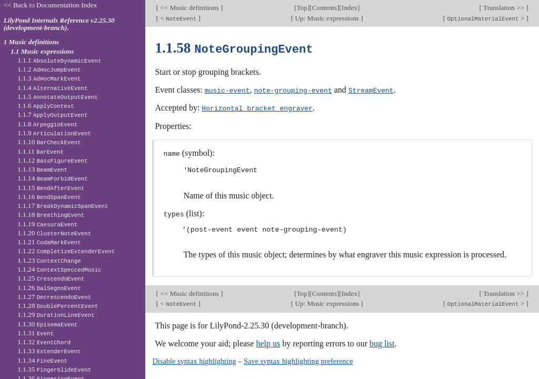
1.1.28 (57, 306)
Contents (324, 8)
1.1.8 (47, 124)
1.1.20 (54, 233)
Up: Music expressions (327, 18)
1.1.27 (54, 297)
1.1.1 (59, 60)
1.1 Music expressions (42, 51)
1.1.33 (49, 351)
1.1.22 (66, 251)
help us (268, 341)
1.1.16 (49, 197)
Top (301, 8)
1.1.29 (55, 314)
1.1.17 (62, 206)
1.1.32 (44, 342)
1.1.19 (47, 224)
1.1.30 (47, 324)
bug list (382, 341)
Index (349, 8)
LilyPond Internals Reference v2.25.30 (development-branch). (59, 24)
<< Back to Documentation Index (50, 5)
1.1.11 (40, 151)
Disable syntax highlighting (194, 359)
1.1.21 (49, 242)
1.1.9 (54, 133)
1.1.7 (52, 114)
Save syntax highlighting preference (298, 359)
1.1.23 (49, 260)
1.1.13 (42, 169)
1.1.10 (49, 142)
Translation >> (504, 8)
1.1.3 (49, 78)
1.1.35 (54, 369)
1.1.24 (59, 269)
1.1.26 (49, 288)
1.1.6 (45, 105)
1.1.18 (50, 214)
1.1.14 (52, 178)
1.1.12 (52, 160)
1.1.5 (57, 97)
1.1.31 (35, 333)
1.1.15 (50, 188)
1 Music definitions (31, 42)
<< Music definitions (189, 8)
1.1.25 (50, 278)
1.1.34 (42, 360)
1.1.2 (49, 69)
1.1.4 (52, 88)
